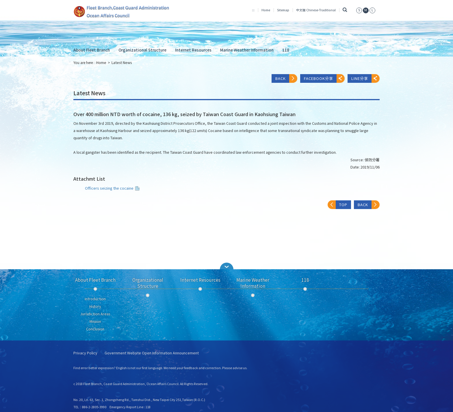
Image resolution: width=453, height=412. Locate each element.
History (95, 306)
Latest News (122, 62)
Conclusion (95, 329)
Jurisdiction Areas (95, 313)
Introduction (95, 298)
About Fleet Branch (91, 50)
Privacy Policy (85, 353)
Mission (95, 321)
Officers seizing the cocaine (113, 188)
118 (285, 50)
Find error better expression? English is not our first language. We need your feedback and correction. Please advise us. (160, 368)
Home (265, 10)
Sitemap (283, 10)
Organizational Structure (142, 50)
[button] (226, 266)
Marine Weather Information (247, 50)
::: (253, 10)
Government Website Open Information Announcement (152, 353)
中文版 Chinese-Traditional (316, 10)
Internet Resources (193, 50)
